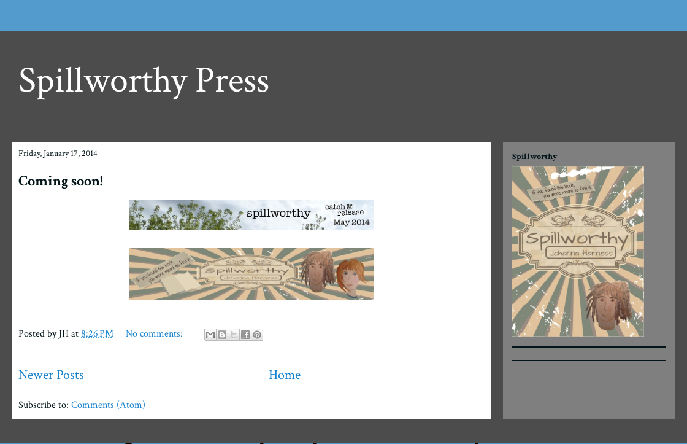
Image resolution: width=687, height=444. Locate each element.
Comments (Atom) (108, 405)
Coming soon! (60, 180)
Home (285, 375)
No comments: (155, 333)
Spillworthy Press (143, 80)
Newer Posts (51, 375)
